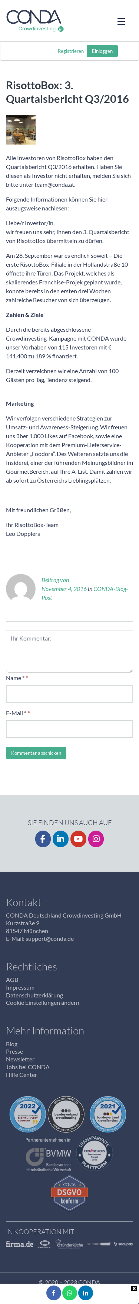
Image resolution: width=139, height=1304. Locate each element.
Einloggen (102, 51)
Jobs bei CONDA (28, 1066)
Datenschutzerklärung (34, 995)
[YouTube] (78, 839)
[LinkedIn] (61, 839)
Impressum (20, 987)
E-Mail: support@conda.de (40, 938)
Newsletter (20, 1059)
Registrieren (71, 51)
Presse (14, 1051)
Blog (11, 1043)
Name (13, 677)
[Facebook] (43, 839)
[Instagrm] (96, 839)
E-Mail (14, 712)
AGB (12, 979)
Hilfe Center (21, 1074)
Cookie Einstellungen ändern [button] (42, 1002)
